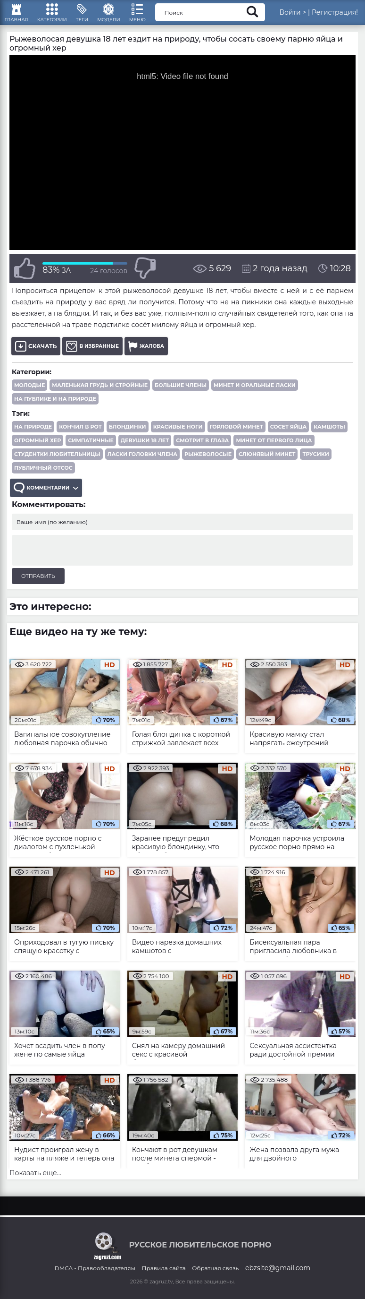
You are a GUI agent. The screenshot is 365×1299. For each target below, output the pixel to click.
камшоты (329, 436)
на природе (33, 436)
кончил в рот (80, 436)
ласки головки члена (142, 464)
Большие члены (181, 395)
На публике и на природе (55, 408)
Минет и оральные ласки (255, 395)
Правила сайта (164, 1276)
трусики (315, 464)
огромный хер (37, 450)
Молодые (29, 395)
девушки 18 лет (145, 450)
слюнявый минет (267, 464)
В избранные (95, 356)
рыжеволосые (208, 464)
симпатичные (91, 450)
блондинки (127, 436)
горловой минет (236, 436)
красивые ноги (178, 436)
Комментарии (51, 499)
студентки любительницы (57, 464)
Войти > (313, 16)
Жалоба (154, 356)
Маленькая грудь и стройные (100, 395)
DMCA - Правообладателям (95, 1276)
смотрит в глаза (202, 450)
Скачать (36, 356)
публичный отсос (43, 477)
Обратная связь (215, 1276)
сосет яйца (288, 436)
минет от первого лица (274, 450)
